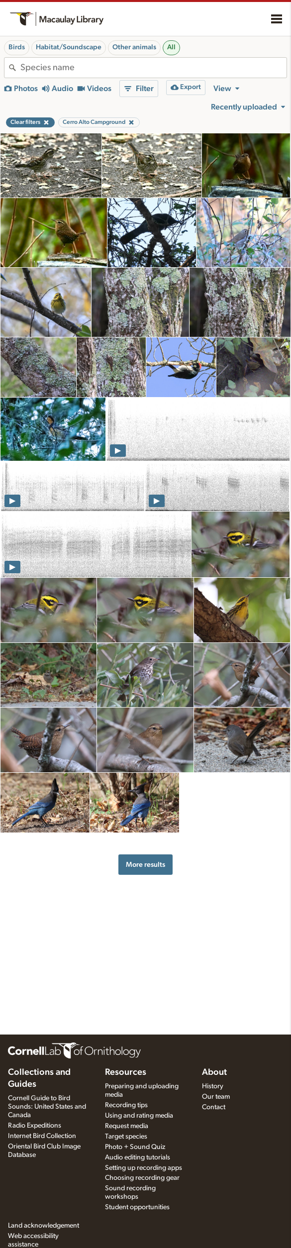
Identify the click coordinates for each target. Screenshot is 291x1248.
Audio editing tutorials (137, 1157)
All (171, 47)
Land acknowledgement (43, 1225)
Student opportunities (137, 1207)
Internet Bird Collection (42, 1136)
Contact (213, 1107)
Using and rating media (139, 1115)
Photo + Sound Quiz (135, 1147)
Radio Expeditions (34, 1125)
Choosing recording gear (142, 1177)
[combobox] (153, 68)
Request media (126, 1126)
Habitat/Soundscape (68, 47)
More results (145, 864)
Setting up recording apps (143, 1167)
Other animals (134, 47)
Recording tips (126, 1105)
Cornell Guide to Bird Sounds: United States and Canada (47, 1107)
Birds (16, 47)
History (212, 1086)
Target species (126, 1136)
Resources (125, 1072)
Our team (216, 1096)
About (214, 1072)
